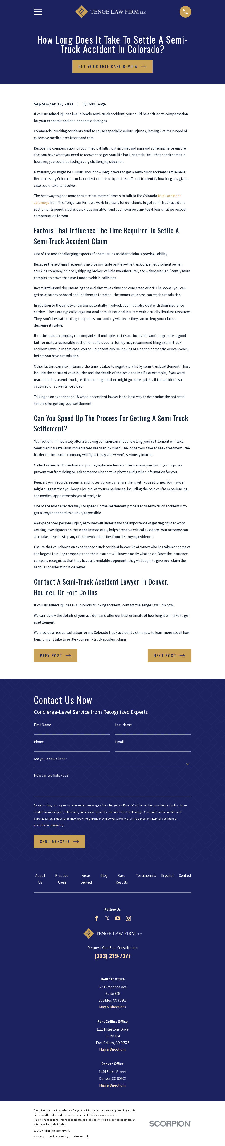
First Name (42, 725)
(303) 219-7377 (112, 955)
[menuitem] (39, 1136)
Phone (39, 742)
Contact (185, 875)
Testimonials (146, 875)
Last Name (123, 725)
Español (167, 875)
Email (119, 742)
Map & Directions (112, 1006)
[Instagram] (128, 918)
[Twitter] (107, 918)
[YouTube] (117, 918)
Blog (104, 875)
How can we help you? (51, 775)
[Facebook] (96, 918)
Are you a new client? (50, 759)
